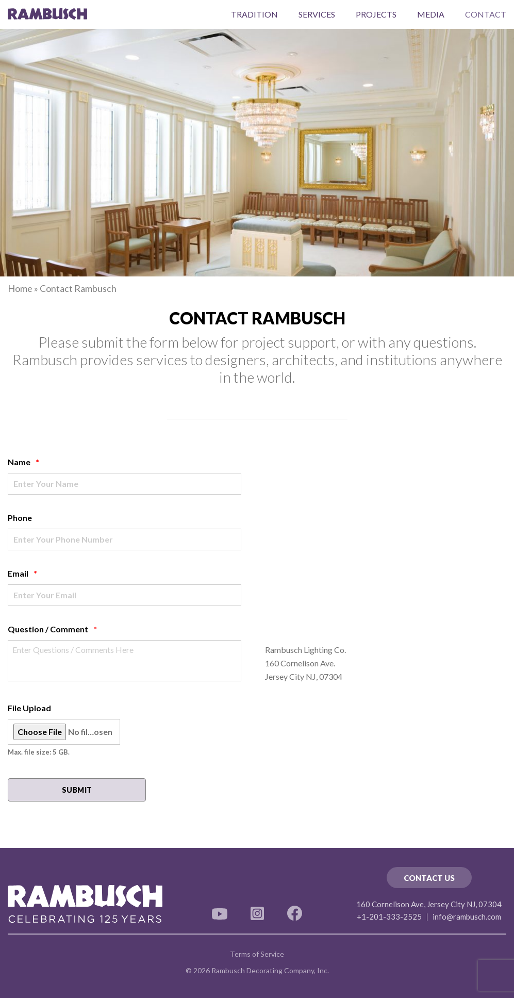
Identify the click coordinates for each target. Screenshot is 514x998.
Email (22, 573)
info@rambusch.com (467, 916)
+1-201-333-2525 (389, 916)
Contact (485, 14)
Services (317, 14)
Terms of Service (257, 954)
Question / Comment (52, 629)
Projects (376, 14)
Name (23, 462)
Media (430, 14)
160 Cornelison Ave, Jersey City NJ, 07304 (429, 904)
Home (20, 288)
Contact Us (429, 877)
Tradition (254, 14)
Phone (20, 517)
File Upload (29, 708)
